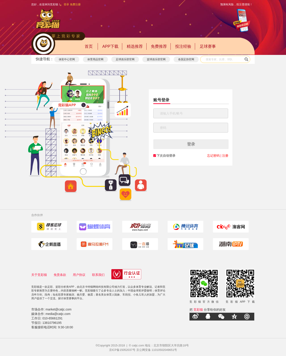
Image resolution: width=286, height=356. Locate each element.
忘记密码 (213, 155)
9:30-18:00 (65, 327)
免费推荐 (159, 46)
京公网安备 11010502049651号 (156, 350)
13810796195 (52, 323)
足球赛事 (208, 46)
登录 (66, 4)
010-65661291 (52, 318)
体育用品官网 (95, 59)
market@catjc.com (59, 309)
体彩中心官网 (67, 59)
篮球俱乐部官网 (156, 59)
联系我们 (98, 275)
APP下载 (110, 46)
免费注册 (75, 4)
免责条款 (60, 275)
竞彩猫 (198, 309)
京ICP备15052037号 (122, 350)
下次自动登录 (166, 155)
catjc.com (138, 345)
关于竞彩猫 (39, 275)
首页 (89, 46)
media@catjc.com (58, 314)
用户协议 (79, 275)
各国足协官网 (186, 59)
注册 (225, 155)
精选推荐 (135, 46)
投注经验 (183, 46)
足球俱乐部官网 (125, 59)
